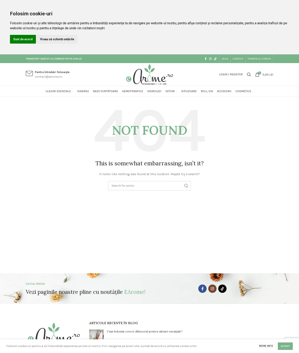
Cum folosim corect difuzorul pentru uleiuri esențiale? (145, 331)
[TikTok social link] (215, 58)
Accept (285, 346)
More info (266, 345)
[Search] (249, 74)
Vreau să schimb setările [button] (57, 39)
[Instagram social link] (210, 58)
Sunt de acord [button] (23, 39)
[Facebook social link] (205, 58)
